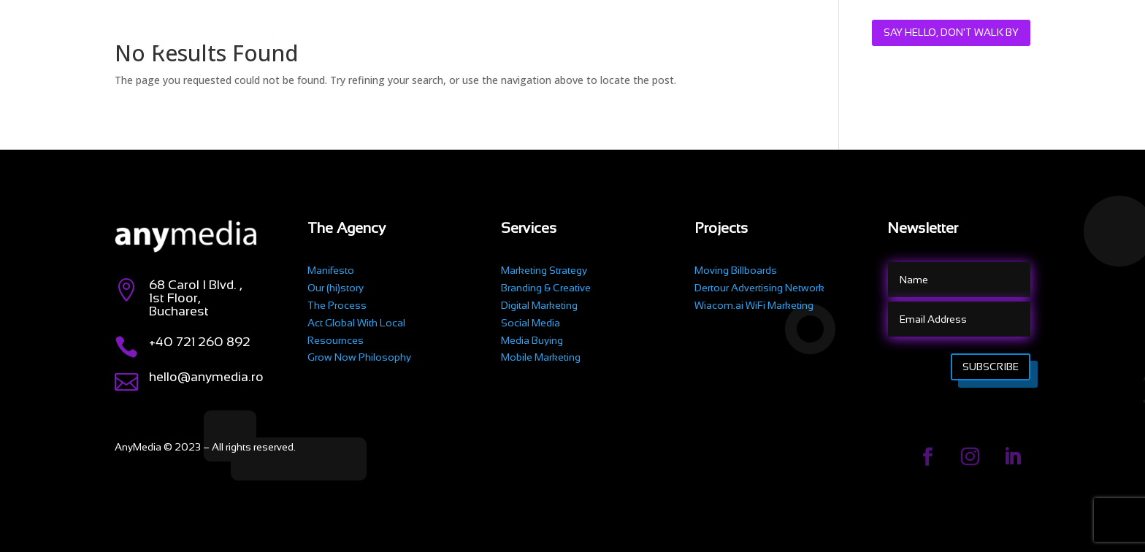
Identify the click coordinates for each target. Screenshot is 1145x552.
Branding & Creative (546, 288)
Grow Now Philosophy (359, 357)
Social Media (530, 323)
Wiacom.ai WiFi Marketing (753, 305)
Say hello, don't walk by (951, 32)
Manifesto (330, 270)
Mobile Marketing (541, 357)
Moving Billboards (735, 270)
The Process (337, 305)
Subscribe (990, 366)
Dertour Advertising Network (759, 288)
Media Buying (532, 340)
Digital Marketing (539, 305)
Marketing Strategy (544, 270)
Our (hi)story (335, 288)
